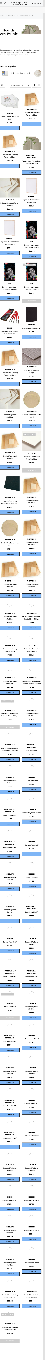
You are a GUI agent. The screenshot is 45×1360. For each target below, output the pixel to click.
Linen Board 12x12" (31, 864)
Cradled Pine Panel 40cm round (31, 406)
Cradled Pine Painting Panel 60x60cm (10, 156)
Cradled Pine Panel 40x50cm (10, 538)
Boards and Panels (27, 16)
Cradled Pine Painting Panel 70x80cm (32, 114)
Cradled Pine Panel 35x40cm (31, 538)
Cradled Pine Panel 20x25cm (10, 438)
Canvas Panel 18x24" (31, 1183)
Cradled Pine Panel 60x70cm (10, 634)
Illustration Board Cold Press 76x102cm (32, 602)
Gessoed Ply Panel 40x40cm (9, 1216)
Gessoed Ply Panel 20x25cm (31, 895)
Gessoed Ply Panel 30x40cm (31, 1121)
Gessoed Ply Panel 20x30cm (31, 960)
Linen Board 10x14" (9, 800)
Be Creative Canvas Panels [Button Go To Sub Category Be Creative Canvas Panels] (21, 73)
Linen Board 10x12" (9, 767)
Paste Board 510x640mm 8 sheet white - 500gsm (31, 570)
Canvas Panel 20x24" (31, 1215)
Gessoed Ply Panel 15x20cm (9, 831)
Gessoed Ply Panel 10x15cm (9, 734)
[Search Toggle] (5, 3)
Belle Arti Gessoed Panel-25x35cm (9, 204)
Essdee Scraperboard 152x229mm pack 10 (31, 246)
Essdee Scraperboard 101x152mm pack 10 (9, 288)
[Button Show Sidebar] (2, 85)
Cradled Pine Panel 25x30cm (10, 570)
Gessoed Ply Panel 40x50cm (9, 406)
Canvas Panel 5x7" (31, 733)
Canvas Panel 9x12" (10, 894)
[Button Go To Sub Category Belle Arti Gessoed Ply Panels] (37, 73)
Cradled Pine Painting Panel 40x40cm (10, 374)
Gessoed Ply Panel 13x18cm (31, 765)
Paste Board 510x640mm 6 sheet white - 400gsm (31, 634)
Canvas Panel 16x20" (31, 1153)
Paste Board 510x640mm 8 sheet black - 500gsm (10, 701)
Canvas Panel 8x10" (32, 830)
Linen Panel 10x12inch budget (31, 371)
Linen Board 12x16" (9, 929)
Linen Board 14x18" (31, 929)
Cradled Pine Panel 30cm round (10, 505)
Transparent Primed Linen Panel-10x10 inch (31, 162)
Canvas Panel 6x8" (31, 797)
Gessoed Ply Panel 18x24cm (9, 863)
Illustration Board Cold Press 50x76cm (32, 438)
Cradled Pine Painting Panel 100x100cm (10, 1280)
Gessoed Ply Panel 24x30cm (31, 1024)
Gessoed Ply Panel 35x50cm (9, 1184)
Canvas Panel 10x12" (10, 959)
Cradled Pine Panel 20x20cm (31, 667)
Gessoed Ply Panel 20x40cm (9, 1024)
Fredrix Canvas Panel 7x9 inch (10, 118)
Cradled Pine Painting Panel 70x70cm (10, 1248)
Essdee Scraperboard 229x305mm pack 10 (31, 288)
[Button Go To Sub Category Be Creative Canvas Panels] (5, 73)
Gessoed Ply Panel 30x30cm (9, 1121)
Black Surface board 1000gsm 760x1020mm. (9, 473)
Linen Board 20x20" (10, 1090)
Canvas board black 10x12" (31, 328)
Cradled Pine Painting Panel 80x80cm (32, 1248)
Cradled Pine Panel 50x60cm (31, 505)
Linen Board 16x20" (9, 994)
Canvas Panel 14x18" (9, 1153)
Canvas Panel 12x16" (32, 1088)
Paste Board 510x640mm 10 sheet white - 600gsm (10, 667)
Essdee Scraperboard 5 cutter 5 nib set (10, 332)
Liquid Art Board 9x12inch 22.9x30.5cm (31, 201)
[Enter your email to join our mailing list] (16, 1340)
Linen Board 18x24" (9, 1058)
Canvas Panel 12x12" (32, 1056)
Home (2, 16)
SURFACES (12, 16)
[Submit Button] (21, 1347)
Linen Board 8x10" (32, 703)
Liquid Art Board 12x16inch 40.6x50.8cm (10, 243)
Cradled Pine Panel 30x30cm (31, 473)
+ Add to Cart (10, 128)
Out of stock (32, 300)
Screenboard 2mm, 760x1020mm (10, 602)
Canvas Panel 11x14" (32, 991)
